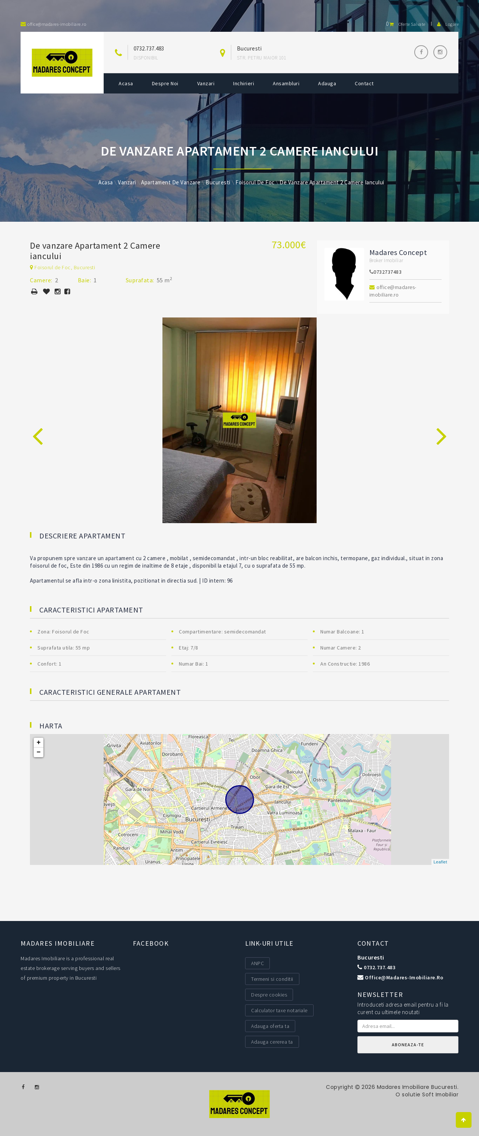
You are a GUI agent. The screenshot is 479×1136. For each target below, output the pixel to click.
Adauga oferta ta (270, 1026)
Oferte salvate (405, 24)
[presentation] (37, 427)
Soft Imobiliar (439, 1094)
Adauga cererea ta (272, 1041)
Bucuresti (370, 957)
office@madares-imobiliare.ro (393, 291)
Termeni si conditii (272, 979)
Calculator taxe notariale (279, 1010)
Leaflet (440, 862)
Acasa (126, 83)
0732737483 (387, 271)
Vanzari (206, 83)
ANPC (257, 963)
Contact (364, 83)
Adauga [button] (327, 83)
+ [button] (39, 742)
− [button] (39, 752)
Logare (448, 24)
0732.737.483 (149, 48)
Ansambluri (286, 83)
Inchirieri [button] (243, 83)
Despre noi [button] (165, 83)
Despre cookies (269, 994)
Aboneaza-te (408, 1044)
